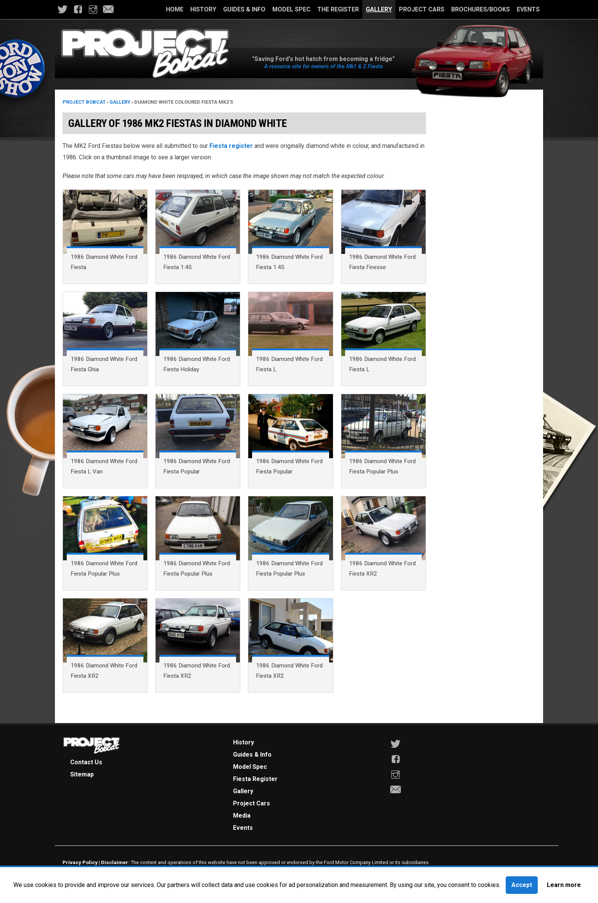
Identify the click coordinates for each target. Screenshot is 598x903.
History (203, 9)
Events (528, 9)
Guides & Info (244, 9)
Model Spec (291, 9)
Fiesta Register (255, 779)
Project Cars (421, 9)
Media (242, 815)
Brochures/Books (480, 9)
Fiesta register (231, 145)
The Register (338, 9)
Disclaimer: (115, 862)
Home (174, 9)
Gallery (379, 9)
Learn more (564, 885)
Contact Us (86, 762)
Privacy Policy (80, 862)
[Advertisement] (484, 223)
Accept (521, 885)
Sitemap (82, 774)
